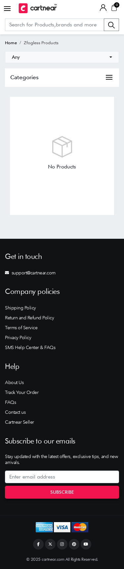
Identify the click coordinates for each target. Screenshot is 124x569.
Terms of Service (21, 328)
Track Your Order (21, 392)
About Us (14, 382)
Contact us (15, 412)
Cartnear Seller (19, 422)
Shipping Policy (20, 308)
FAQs (10, 402)
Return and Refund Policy (29, 318)
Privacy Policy (18, 337)
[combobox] (62, 57)
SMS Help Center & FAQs (30, 347)
